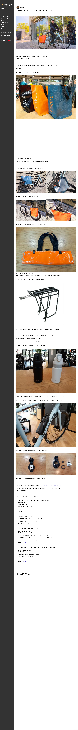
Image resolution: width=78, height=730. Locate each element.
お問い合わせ (18, 723)
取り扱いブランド (19, 722)
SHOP (2, 18)
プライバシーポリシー (20, 725)
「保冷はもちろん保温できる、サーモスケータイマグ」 (55, 485)
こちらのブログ (30, 521)
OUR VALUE (3, 16)
